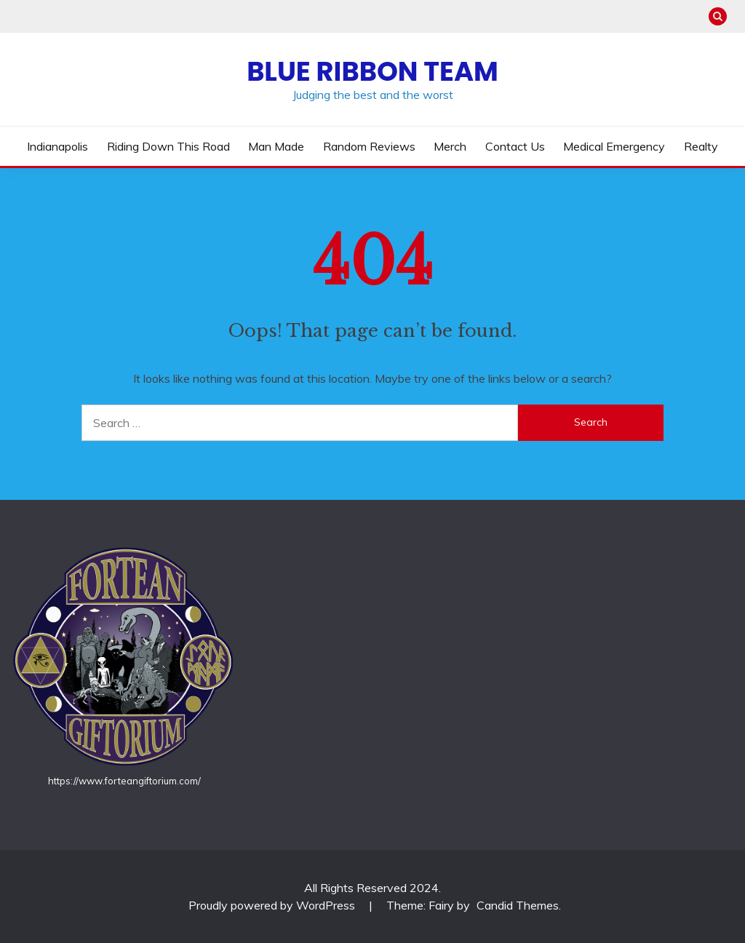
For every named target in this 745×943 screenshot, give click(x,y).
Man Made (276, 146)
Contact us (515, 146)
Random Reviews (369, 146)
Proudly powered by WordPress (273, 905)
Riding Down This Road (168, 146)
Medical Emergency (614, 146)
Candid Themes (518, 905)
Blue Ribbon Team (372, 71)
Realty (701, 146)
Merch (450, 146)
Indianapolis (57, 146)
